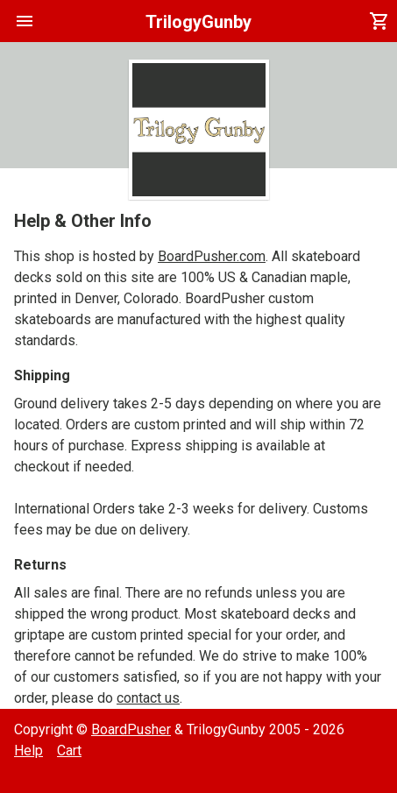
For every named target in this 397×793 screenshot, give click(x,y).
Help (28, 750)
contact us (148, 698)
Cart (69, 750)
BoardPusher (131, 729)
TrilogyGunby (198, 21)
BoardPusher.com (212, 256)
